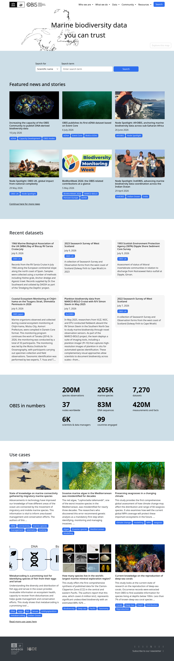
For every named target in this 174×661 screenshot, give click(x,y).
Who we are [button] (85, 4)
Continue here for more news (24, 204)
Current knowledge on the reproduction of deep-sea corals (139, 577)
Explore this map (160, 45)
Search (159, 4)
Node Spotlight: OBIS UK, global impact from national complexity (31, 182)
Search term (67, 63)
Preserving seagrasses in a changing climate (135, 495)
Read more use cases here (23, 621)
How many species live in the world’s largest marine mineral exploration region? (86, 577)
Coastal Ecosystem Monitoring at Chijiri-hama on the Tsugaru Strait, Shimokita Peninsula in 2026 (34, 301)
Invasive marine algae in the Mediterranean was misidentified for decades (87, 495)
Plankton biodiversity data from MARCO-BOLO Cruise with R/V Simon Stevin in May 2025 (85, 301)
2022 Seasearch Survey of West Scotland (134, 300)
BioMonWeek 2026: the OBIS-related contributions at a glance (82, 182)
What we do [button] (101, 4)
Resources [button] (144, 4)
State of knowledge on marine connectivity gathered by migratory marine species (33, 495)
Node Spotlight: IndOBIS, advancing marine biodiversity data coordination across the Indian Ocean (139, 183)
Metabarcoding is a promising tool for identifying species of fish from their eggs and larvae (32, 578)
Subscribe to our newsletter (149, 651)
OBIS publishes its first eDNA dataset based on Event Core (86, 124)
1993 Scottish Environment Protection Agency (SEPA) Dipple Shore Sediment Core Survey (138, 246)
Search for (40, 63)
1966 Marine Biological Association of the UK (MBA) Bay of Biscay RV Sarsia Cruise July (33, 246)
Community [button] (128, 4)
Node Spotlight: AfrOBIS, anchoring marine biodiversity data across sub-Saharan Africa (139, 124)
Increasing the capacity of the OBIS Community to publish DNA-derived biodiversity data (29, 125)
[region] (87, 30)
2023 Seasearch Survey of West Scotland (82, 245)
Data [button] (115, 4)
